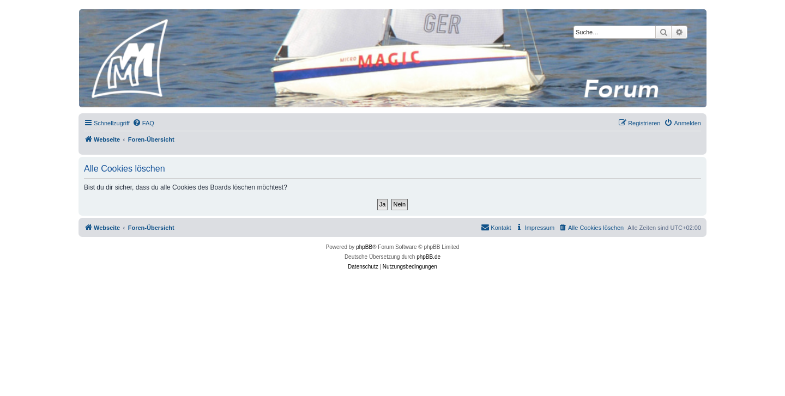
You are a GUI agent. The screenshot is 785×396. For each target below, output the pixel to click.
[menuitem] (143, 123)
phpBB (364, 247)
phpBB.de (428, 257)
